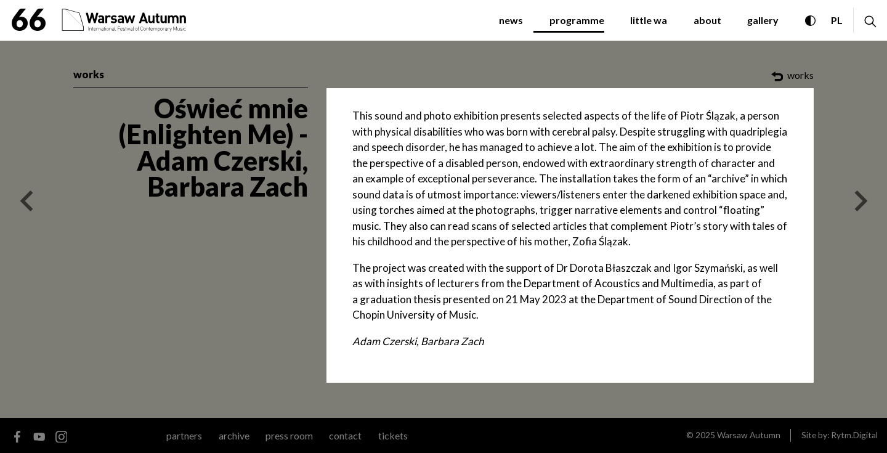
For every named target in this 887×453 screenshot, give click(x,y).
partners (184, 435)
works (88, 74)
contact (345, 435)
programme (576, 20)
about (707, 20)
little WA (648, 20)
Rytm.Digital (854, 435)
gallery (763, 20)
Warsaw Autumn (748, 435)
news (511, 20)
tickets (393, 435)
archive (234, 435)
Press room (289, 435)
